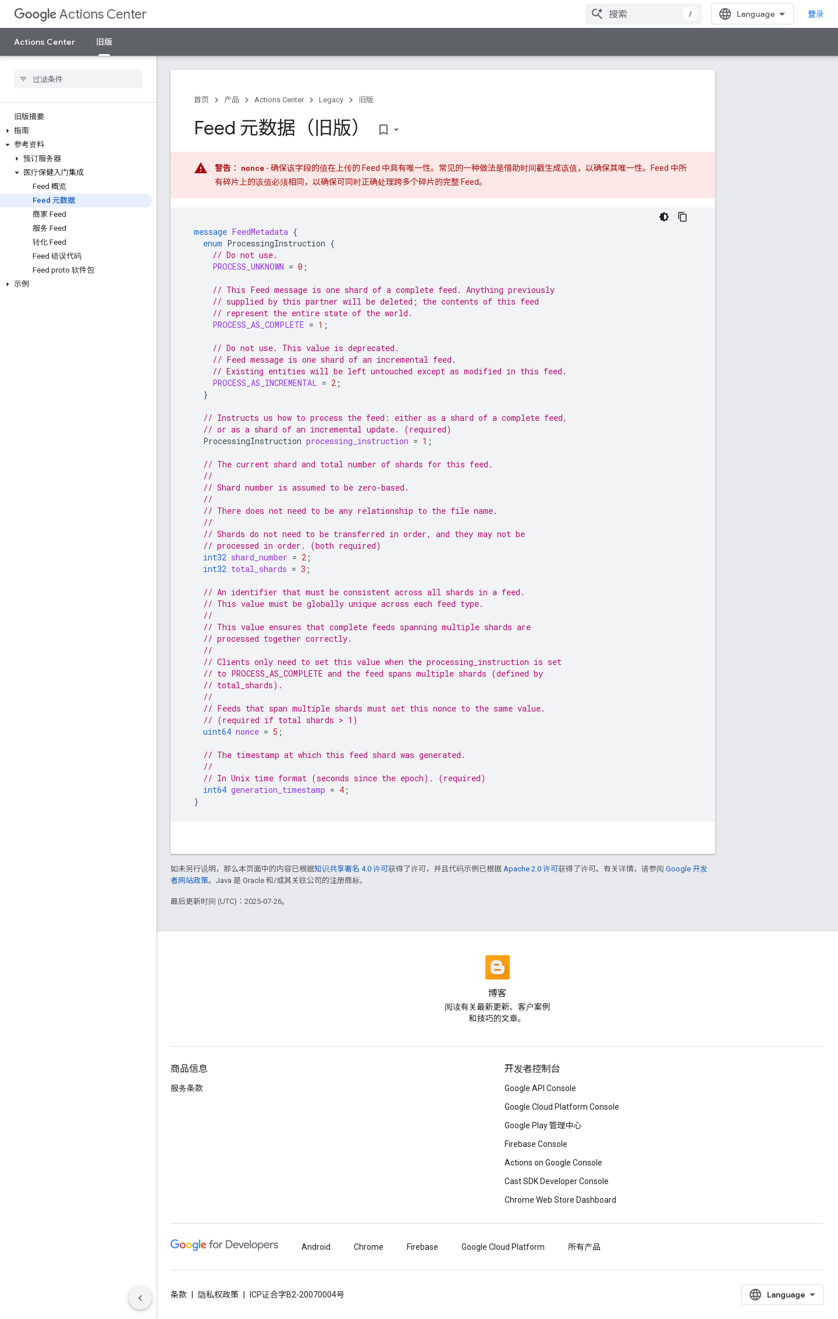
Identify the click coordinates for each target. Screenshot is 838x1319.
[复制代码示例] (682, 217)
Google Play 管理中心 (543, 1125)
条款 (179, 1294)
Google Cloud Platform (503, 1247)
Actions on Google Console (553, 1162)
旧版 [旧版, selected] (104, 42)
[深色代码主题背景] (664, 217)
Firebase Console (536, 1144)
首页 (201, 99)
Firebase (422, 1247)
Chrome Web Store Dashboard (560, 1199)
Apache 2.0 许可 (530, 868)
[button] (76, 131)
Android (316, 1247)
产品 (231, 99)
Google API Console (540, 1088)
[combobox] (643, 13)
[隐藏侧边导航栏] (140, 1298)
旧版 (366, 99)
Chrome (369, 1247)
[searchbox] (78, 79)
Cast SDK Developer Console (557, 1181)
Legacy (331, 99)
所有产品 (584, 1247)
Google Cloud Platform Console (562, 1106)
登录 (816, 14)
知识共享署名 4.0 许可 (351, 868)
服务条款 (187, 1088)
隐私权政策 (218, 1294)
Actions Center (80, 14)
